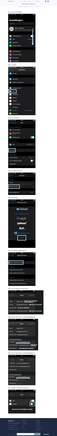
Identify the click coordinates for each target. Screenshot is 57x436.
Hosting (29, 1)
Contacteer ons (38, 425)
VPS (23, 426)
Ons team (37, 426)
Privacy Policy (38, 428)
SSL (32, 1)
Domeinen (24, 1)
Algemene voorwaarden (39, 427)
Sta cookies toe (37, 434)
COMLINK (16, 425)
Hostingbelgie (21, 6)
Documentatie (26, 6)
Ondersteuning (37, 1)
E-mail (23, 425)
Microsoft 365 (24, 428)
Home (20, 1)
